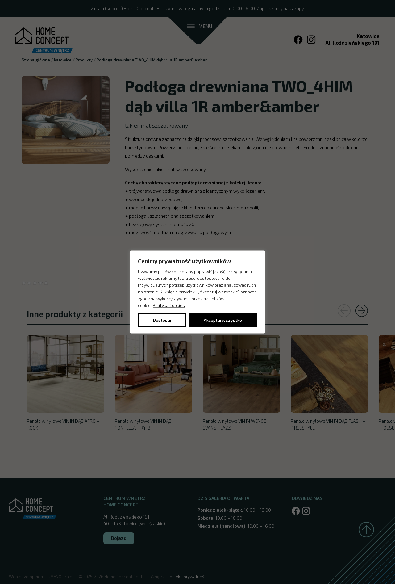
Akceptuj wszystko (223, 320)
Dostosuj (162, 320)
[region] (197, 292)
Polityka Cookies (169, 305)
